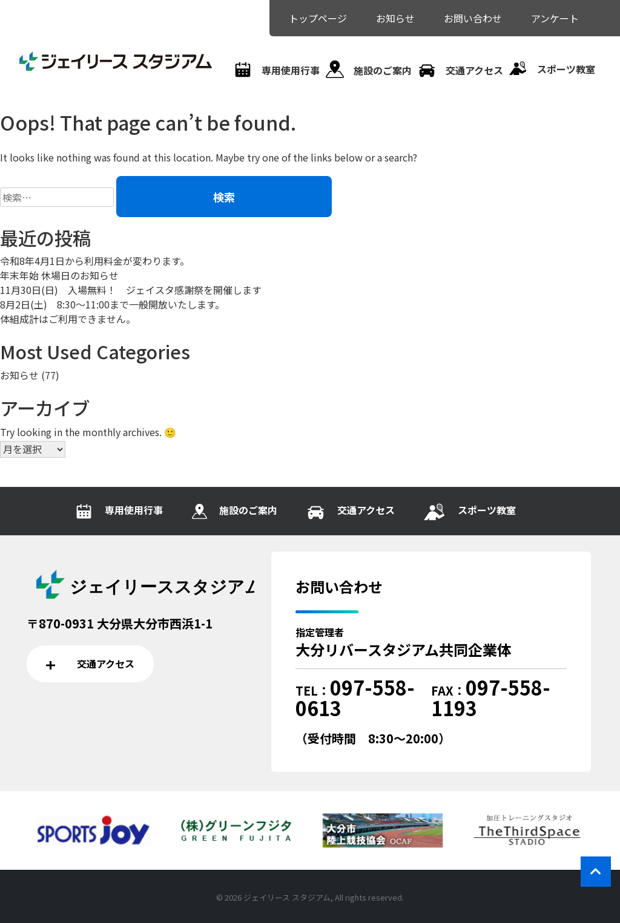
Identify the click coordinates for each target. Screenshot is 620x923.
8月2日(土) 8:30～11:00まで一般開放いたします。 (112, 304)
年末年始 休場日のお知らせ (59, 275)
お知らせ (19, 375)
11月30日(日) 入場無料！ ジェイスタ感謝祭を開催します (131, 289)
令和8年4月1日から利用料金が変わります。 (95, 260)
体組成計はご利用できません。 (68, 318)
